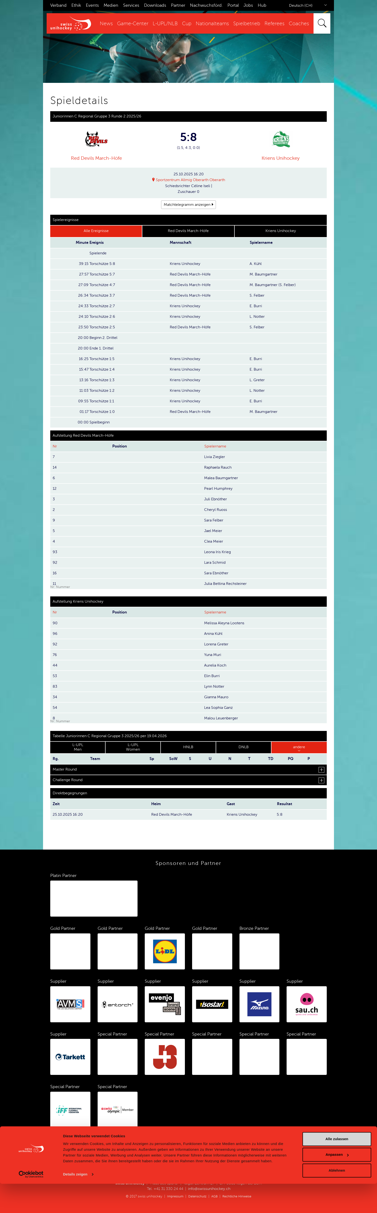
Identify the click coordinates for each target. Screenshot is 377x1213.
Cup (186, 23)
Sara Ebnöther (216, 573)
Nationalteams (212, 23)
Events (92, 5)
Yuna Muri (212, 655)
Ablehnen (337, 1200)
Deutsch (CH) (301, 5)
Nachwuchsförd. (206, 5)
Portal (233, 5)
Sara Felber (213, 520)
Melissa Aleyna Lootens (224, 623)
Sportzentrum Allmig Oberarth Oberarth (190, 180)
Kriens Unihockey (281, 158)
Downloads (155, 5)
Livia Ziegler (214, 457)
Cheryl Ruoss (215, 510)
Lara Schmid (215, 562)
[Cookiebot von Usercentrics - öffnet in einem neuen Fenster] (31, 1203)
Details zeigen (75, 1203)
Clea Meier (213, 541)
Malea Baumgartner (221, 478)
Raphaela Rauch (218, 467)
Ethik (76, 5)
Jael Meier (213, 531)
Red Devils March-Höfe (96, 158)
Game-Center (132, 23)
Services (131, 5)
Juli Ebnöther (215, 499)
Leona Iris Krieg (217, 552)
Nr (55, 446)
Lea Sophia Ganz (218, 707)
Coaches (299, 23)
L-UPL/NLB (165, 23)
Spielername (215, 446)
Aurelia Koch (215, 665)
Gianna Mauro (216, 697)
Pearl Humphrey (218, 488)
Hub (262, 5)
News (106, 23)
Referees (274, 23)
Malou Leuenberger (221, 718)
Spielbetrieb (246, 23)
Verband (58, 5)
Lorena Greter (216, 644)
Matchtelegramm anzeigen (187, 204)
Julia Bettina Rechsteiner (225, 584)
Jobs (248, 5)
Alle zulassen (336, 1168)
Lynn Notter (214, 686)
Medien (111, 5)
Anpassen (337, 1184)
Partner (178, 5)
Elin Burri (212, 676)
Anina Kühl (213, 633)
